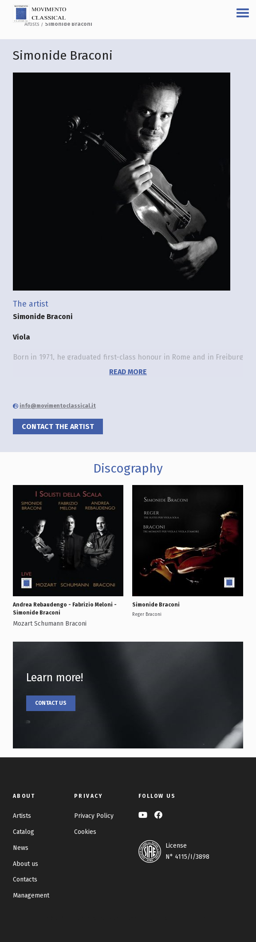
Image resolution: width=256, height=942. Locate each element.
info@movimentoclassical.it (58, 406)
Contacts (25, 879)
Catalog (23, 832)
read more (128, 372)
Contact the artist (58, 426)
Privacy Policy (94, 816)
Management (31, 895)
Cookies (85, 832)
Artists (31, 24)
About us (25, 864)
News (20, 848)
